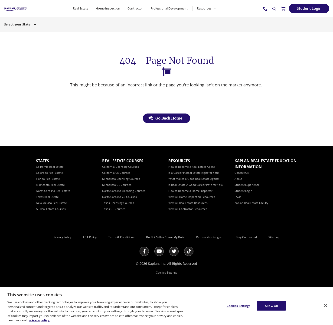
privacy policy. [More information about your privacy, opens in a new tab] (39, 320)
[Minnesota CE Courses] (116, 185)
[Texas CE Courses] (113, 209)
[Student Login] (309, 8)
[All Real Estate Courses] (51, 209)
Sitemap (273, 237)
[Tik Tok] (188, 251)
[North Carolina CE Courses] (119, 197)
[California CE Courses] (116, 173)
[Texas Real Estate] (47, 197)
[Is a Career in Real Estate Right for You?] (193, 173)
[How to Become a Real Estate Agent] (191, 167)
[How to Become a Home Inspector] (190, 191)
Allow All (271, 305)
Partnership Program (210, 237)
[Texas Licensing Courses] (118, 203)
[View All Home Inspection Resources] (191, 197)
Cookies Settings (166, 273)
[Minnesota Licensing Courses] (121, 179)
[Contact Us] (242, 173)
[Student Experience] (247, 185)
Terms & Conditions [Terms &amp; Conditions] (121, 237)
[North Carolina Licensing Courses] (123, 191)
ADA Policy (90, 237)
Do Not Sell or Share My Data (165, 237)
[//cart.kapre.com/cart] (283, 8)
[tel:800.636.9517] (265, 8)
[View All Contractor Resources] (187, 209)
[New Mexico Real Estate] (51, 203)
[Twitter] (174, 251)
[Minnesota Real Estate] (50, 185)
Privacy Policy (62, 237)
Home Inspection (108, 8)
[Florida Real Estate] (48, 179)
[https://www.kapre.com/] (15, 8)
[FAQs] (238, 197)
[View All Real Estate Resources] (188, 203)
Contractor (135, 8)
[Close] (325, 305)
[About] (238, 179)
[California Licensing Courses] (120, 167)
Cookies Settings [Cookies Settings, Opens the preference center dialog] (238, 305)
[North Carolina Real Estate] (53, 191)
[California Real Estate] (50, 167)
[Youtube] (159, 251)
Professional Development (169, 8)
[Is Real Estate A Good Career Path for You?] (195, 185)
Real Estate (80, 8)
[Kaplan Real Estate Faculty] (251, 203)
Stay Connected (246, 237)
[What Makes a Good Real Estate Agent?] (193, 179)
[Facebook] (144, 251)
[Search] (274, 9)
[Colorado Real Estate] (49, 173)
